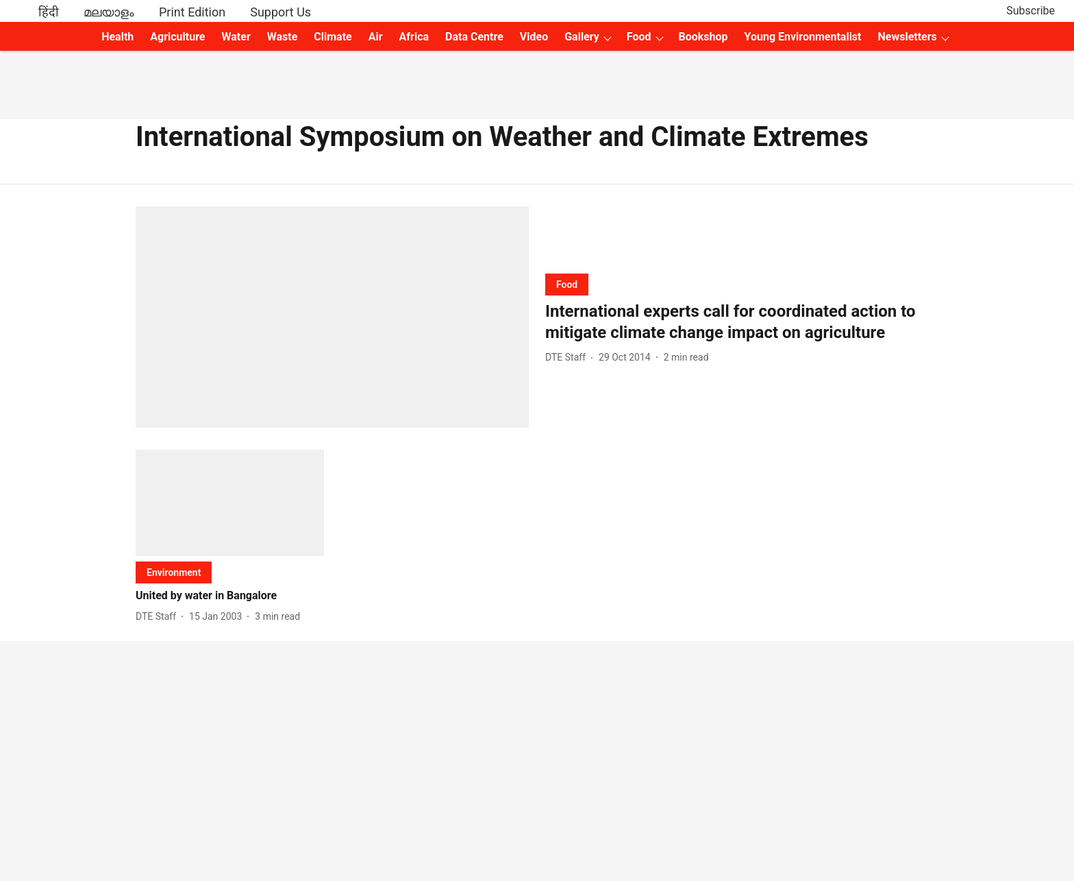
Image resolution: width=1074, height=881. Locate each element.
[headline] (741, 322)
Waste (282, 36)
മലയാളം (109, 12)
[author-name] (568, 357)
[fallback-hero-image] (332, 317)
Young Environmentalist (803, 36)
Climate (332, 36)
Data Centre (474, 36)
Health (117, 36)
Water (236, 36)
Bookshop (703, 36)
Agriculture (177, 36)
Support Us (280, 12)
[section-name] (566, 284)
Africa (414, 36)
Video (534, 36)
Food (639, 36)
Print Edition (192, 12)
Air (376, 36)
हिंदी (48, 12)
